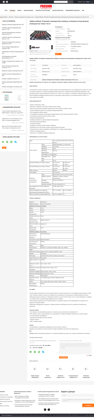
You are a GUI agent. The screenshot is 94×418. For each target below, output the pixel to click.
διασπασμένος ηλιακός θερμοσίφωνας (13, 51)
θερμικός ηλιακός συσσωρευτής (11, 70)
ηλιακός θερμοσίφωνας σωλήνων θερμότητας (22, 392)
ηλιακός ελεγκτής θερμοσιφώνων (11, 74)
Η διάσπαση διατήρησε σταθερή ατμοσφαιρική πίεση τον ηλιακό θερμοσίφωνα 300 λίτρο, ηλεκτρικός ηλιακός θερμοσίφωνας (47, 395)
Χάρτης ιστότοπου (4, 405)
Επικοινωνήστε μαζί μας (73, 10)
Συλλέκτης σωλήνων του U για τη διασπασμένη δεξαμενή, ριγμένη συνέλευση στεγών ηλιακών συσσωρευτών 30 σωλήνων (60, 376)
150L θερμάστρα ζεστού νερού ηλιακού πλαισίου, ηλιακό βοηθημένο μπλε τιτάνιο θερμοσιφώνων (48, 399)
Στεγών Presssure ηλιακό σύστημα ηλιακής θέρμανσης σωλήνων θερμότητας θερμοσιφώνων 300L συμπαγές (23, 405)
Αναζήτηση (70, 1)
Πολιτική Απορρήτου (6, 415)
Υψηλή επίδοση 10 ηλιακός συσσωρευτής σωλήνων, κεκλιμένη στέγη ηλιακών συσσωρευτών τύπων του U (41, 52)
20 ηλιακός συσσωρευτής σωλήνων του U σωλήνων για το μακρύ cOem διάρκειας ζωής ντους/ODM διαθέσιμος (86, 376)
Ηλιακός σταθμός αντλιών (9, 78)
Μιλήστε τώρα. (82, 1)
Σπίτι (6, 10)
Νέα (83, 10)
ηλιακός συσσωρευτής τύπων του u (63, 333)
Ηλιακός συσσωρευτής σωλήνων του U (24, 17)
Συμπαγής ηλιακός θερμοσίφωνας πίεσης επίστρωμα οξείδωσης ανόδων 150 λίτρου (48, 404)
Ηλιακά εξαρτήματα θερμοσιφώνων (12, 82)
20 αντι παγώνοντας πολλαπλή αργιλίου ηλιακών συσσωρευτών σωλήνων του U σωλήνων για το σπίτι (47, 376)
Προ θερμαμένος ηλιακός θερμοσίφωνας (9, 57)
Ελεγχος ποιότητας (57, 10)
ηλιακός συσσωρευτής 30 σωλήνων (81, 333)
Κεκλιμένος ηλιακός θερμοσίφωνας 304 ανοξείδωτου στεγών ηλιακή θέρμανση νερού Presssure (25, 401)
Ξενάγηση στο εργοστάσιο (43, 10)
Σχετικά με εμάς (28, 10)
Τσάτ (57, 54)
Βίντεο (19, 10)
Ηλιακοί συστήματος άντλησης (11, 86)
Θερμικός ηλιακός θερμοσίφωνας (11, 24)
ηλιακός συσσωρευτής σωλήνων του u (43, 333)
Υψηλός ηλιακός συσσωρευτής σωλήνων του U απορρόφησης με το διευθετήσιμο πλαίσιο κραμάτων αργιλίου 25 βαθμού (35, 376)
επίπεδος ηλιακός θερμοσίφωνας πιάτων (48, 391)
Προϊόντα (12, 10)
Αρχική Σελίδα (3, 17)
